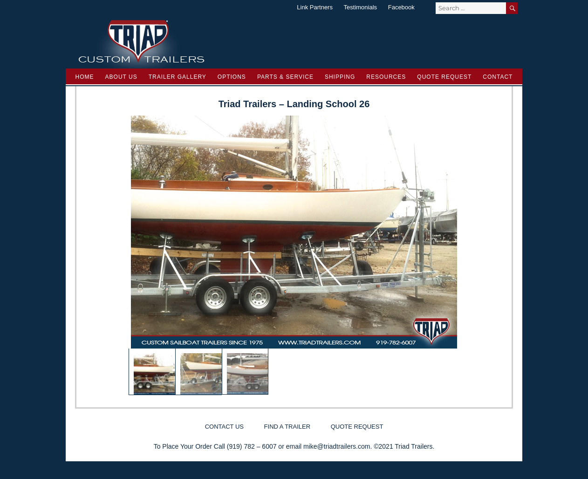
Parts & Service (285, 77)
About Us (121, 77)
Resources (386, 77)
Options (232, 77)
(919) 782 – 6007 (252, 446)
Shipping (340, 77)
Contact (498, 77)
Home (84, 77)
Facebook (401, 7)
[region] (294, 255)
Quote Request (444, 77)
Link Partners (315, 7)
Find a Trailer (287, 426)
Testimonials (360, 7)
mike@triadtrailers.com (336, 446)
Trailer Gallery (177, 77)
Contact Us (224, 426)
